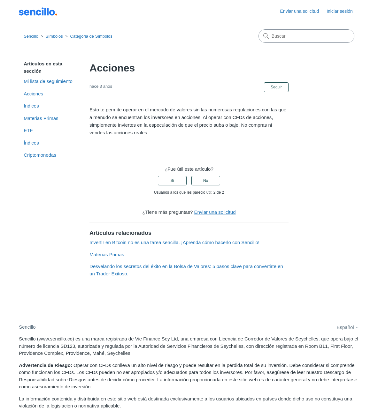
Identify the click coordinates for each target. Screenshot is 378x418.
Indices (31, 105)
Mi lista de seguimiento (48, 81)
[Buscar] (306, 36)
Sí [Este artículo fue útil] (172, 180)
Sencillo (31, 36)
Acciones (33, 93)
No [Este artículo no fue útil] (205, 180)
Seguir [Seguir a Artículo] (276, 87)
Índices (31, 143)
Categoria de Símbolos (91, 36)
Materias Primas (41, 118)
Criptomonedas (40, 155)
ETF (28, 130)
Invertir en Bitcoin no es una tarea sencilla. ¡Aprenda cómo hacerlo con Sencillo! (174, 242)
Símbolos (54, 36)
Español (347, 327)
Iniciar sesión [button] (340, 11)
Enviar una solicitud (299, 11)
